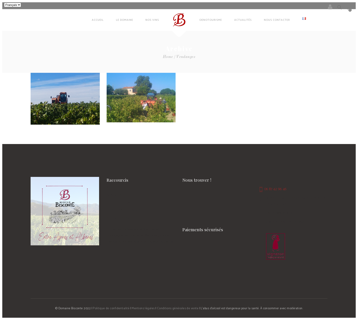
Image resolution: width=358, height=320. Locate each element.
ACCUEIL (113, 188)
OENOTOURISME (119, 203)
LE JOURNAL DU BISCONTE (127, 210)
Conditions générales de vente (177, 308)
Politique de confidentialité (111, 308)
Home (168, 57)
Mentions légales (143, 308)
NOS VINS (114, 195)
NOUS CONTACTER (121, 218)
